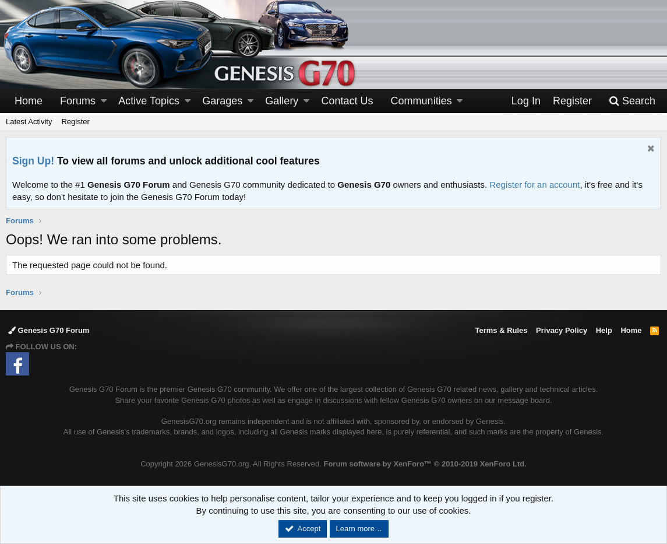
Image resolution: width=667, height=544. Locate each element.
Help (604, 330)
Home (29, 101)
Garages (222, 101)
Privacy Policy (561, 330)
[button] (104, 101)
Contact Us (347, 101)
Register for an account (534, 184)
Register (75, 121)
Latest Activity (29, 121)
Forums (78, 101)
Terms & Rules (501, 330)
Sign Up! (33, 161)
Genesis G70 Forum (48, 330)
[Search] (632, 101)
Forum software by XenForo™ (424, 463)
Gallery (281, 101)
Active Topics (148, 101)
